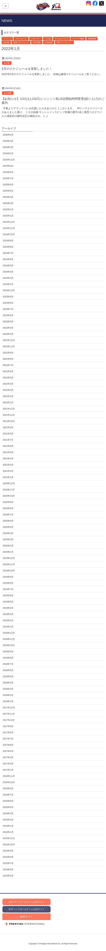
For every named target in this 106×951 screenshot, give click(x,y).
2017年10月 (9, 720)
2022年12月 (9, 340)
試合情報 (37, 42)
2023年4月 (8, 327)
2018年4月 (8, 682)
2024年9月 (8, 240)
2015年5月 (8, 875)
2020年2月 (8, 545)
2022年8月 (8, 359)
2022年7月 (8, 365)
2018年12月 (9, 633)
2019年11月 (9, 564)
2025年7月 (8, 178)
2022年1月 (8, 402)
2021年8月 (8, 433)
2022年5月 (8, 377)
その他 (48, 39)
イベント (7, 39)
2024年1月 (8, 284)
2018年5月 (8, 676)
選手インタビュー (64, 42)
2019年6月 (8, 595)
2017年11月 (9, 713)
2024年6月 (8, 259)
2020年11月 (9, 489)
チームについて (61, 39)
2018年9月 (8, 651)
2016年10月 (9, 782)
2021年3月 (8, 464)
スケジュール (21, 39)
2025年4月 (8, 197)
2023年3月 (8, 334)
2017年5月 (8, 751)
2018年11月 (9, 639)
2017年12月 (9, 707)
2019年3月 (8, 614)
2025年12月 (9, 159)
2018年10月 (9, 645)
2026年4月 (8, 141)
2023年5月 (8, 321)
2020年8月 (8, 508)
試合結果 (49, 42)
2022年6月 (8, 371)
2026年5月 (8, 134)
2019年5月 (8, 601)
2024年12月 (9, 222)
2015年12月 (9, 838)
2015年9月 (8, 850)
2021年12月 (9, 408)
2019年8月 (8, 583)
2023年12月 (9, 290)
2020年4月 (8, 533)
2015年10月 (9, 844)
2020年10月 (9, 496)
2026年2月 (8, 153)
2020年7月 (8, 514)
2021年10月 (9, 421)
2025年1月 (8, 215)
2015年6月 (8, 869)
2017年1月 (8, 770)
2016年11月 (9, 776)
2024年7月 (8, 253)
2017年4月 (8, 757)
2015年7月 (8, 863)
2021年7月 (8, 440)
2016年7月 (8, 794)
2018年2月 (8, 695)
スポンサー (36, 39)
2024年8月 (8, 247)
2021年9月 (8, 427)
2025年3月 (8, 203)
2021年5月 (8, 452)
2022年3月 (8, 390)
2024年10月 (9, 234)
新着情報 (92, 39)
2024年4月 (8, 271)
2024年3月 (8, 278)
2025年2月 (8, 209)
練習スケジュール (21, 42)
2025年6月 (8, 184)
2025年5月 (8, 190)
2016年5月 (8, 807)
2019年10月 (9, 570)
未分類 (6, 42)
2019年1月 (8, 626)
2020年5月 (8, 527)
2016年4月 (8, 813)
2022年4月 (8, 384)
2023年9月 (8, 296)
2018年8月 (8, 657)
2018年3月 (8, 689)
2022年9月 (8, 352)
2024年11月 (9, 228)
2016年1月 (8, 832)
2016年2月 (8, 826)
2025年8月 (8, 172)
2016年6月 (8, 801)
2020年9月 (8, 502)
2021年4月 (8, 458)
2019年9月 (8, 577)
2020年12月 (9, 483)
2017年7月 (8, 738)
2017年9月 (8, 726)
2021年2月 (8, 471)
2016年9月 (8, 788)
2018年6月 (8, 670)
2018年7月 (8, 664)
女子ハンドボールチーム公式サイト (26, 909)
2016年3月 (8, 819)
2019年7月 (8, 589)
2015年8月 (8, 857)
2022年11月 (9, 346)
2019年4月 (8, 608)
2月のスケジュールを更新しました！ (27, 68)
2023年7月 (8, 309)
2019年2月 (8, 620)
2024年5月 (8, 265)
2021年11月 (9, 415)
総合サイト (26, 916)
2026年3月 (8, 147)
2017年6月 (8, 745)
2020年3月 (8, 539)
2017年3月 (8, 763)
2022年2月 (8, 396)
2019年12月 (9, 558)
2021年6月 (8, 446)
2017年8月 (8, 732)
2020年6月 (8, 520)
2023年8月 (8, 303)
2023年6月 (8, 315)
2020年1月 (8, 552)
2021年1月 (8, 477)
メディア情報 (78, 39)
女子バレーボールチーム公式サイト (26, 902)
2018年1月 (8, 701)
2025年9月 (8, 166)
